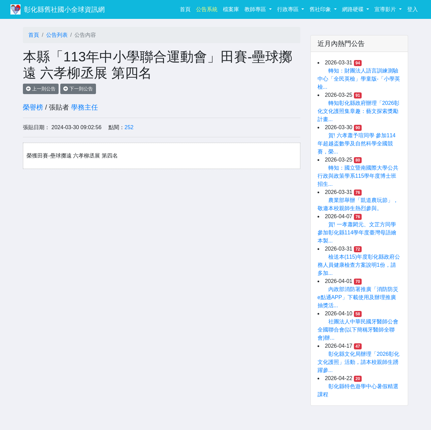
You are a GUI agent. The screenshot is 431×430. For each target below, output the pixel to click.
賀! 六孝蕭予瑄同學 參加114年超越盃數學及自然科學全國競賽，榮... (357, 143)
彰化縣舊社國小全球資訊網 (64, 9)
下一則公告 (78, 88)
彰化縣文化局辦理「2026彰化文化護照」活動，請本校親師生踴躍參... (359, 362)
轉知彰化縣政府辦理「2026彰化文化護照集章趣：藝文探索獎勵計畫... (359, 111)
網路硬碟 (353, 9)
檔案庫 (231, 9)
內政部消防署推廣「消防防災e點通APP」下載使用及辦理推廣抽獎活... (358, 297)
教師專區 (255, 9)
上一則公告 (41, 88)
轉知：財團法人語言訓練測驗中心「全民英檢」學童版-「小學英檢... (359, 79)
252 (129, 127)
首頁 (186, 8)
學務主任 (84, 107)
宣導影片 (385, 9)
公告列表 (57, 35)
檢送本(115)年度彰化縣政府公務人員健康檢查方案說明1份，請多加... (359, 265)
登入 (412, 9)
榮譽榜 (33, 107)
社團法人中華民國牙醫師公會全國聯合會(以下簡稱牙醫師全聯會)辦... (358, 330)
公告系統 (207, 9)
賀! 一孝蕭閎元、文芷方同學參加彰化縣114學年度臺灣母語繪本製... (357, 232)
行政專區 (288, 9)
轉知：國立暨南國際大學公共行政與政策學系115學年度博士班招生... (358, 176)
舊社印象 (320, 9)
